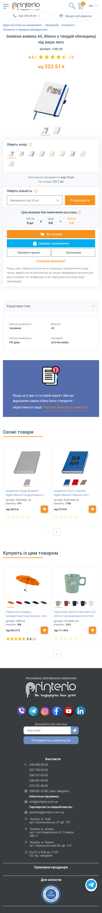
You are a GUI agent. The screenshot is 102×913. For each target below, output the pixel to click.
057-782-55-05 (38, 770)
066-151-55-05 (38, 775)
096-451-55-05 (38, 780)
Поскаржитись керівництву (51, 740)
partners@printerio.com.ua (46, 812)
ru (97, 6)
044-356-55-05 (38, 764)
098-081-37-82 (38, 791)
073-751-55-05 (38, 786)
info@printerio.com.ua (43, 801)
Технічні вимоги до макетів (65, 407)
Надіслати (75, 730)
